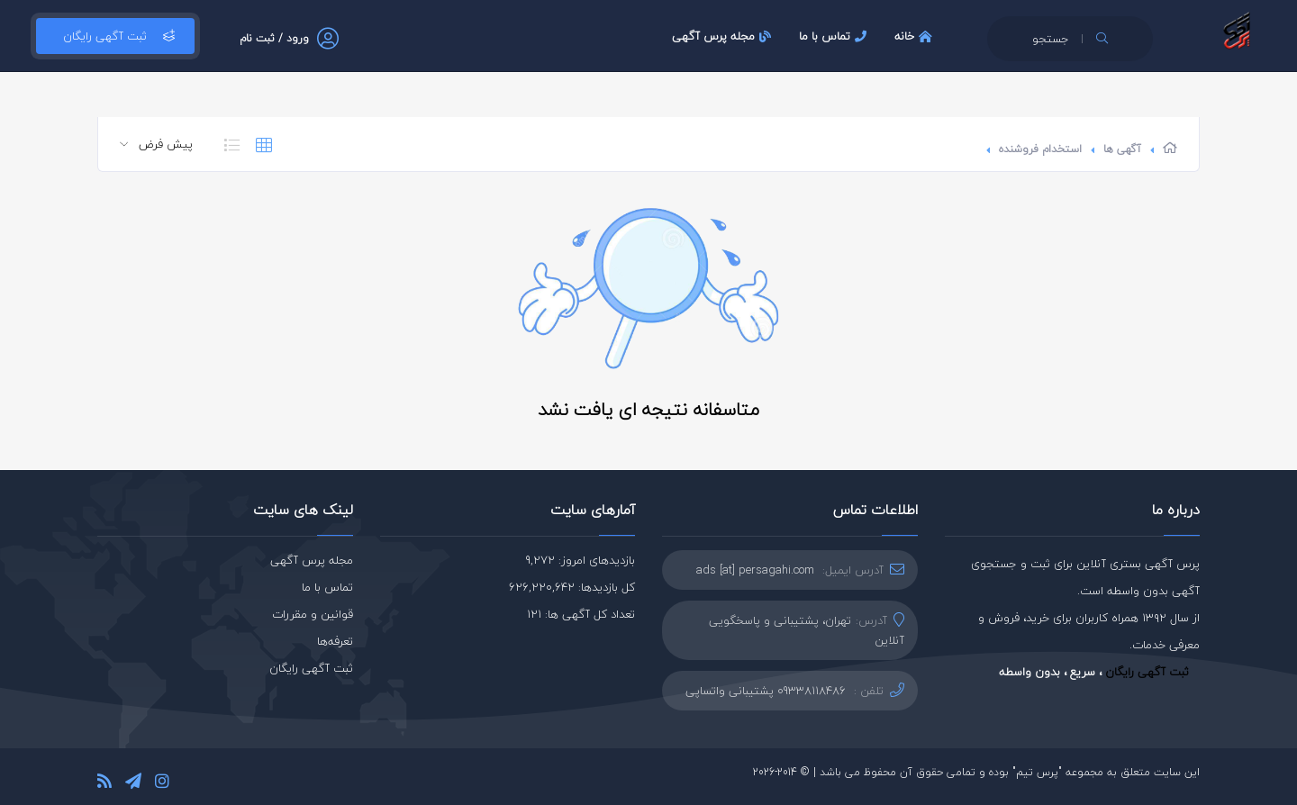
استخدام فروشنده (1040, 149)
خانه (915, 36)
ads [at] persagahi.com (755, 570)
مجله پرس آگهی (723, 36)
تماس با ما (835, 36)
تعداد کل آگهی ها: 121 (581, 614)
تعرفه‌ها (335, 641)
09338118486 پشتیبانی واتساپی (765, 691)
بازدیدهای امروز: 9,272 (580, 560)
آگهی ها (1122, 149)
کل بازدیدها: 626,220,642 (572, 587)
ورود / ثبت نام (274, 38)
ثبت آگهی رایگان (115, 36)
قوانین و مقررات (312, 614)
